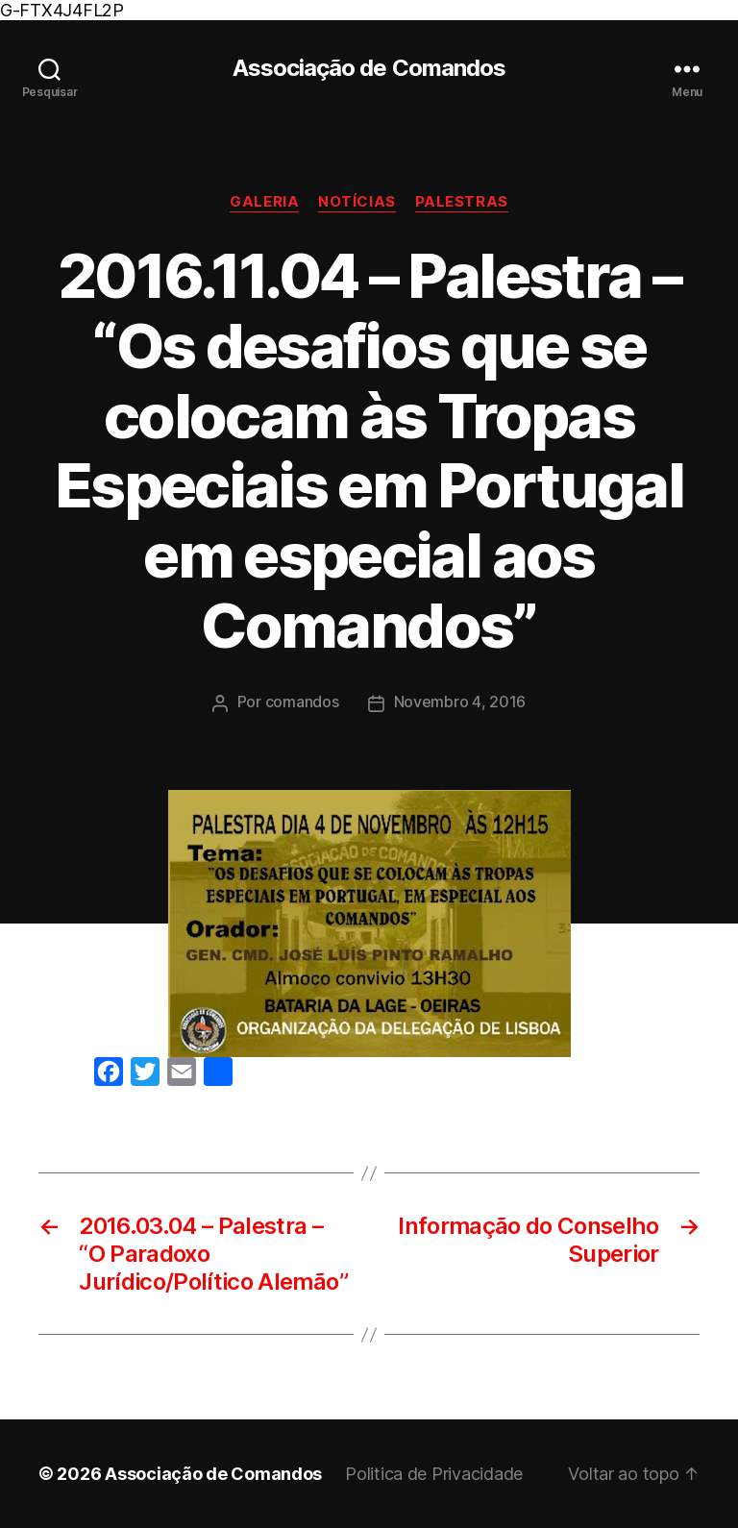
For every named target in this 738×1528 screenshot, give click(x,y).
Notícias (356, 201)
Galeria (264, 201)
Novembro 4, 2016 (460, 701)
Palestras (461, 201)
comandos (302, 701)
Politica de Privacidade (434, 1474)
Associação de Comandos (368, 68)
